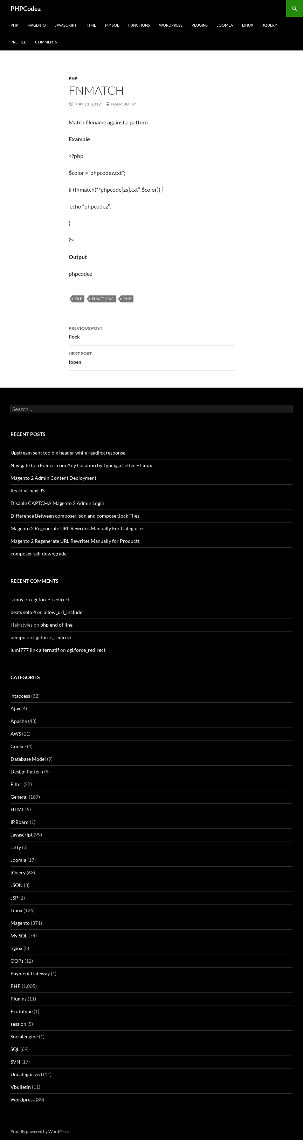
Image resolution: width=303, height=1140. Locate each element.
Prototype (22, 1011)
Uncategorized (26, 1074)
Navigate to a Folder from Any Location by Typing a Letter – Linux (81, 465)
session (18, 1024)
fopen (152, 357)
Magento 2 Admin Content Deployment (53, 478)
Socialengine (24, 1036)
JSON (17, 885)
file (78, 298)
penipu (18, 637)
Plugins (200, 25)
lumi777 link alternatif (35, 650)
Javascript (65, 25)
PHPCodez (26, 8)
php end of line (56, 625)
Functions (139, 25)
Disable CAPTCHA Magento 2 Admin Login (57, 503)
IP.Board (20, 822)
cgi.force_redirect (50, 599)
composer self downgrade (39, 554)
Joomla (225, 25)
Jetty (16, 847)
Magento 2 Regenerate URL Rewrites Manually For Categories (77, 528)
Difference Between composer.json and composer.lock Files (75, 516)
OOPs (17, 961)
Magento (36, 25)
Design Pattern (27, 771)
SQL (15, 1049)
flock (152, 332)
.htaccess (20, 696)
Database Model (28, 759)
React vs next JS (27, 490)
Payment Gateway (30, 973)
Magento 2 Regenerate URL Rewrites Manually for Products (75, 541)
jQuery (269, 25)
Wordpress (23, 1100)
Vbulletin (21, 1087)
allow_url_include (63, 612)
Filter (16, 784)
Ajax (15, 708)
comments (46, 42)
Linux (247, 25)
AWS (16, 734)
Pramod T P (123, 104)
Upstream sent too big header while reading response (68, 453)
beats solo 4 (23, 612)
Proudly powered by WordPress (40, 1131)
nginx (16, 948)
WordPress (171, 25)
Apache (19, 721)
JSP (14, 898)
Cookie (18, 746)
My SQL (112, 25)
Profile (18, 42)
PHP (14, 25)
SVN (15, 1062)
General (19, 797)
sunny (17, 599)
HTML (90, 25)
